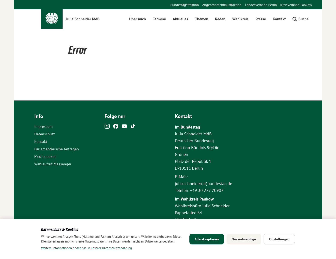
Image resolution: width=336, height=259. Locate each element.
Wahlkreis (240, 18)
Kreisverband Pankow (296, 5)
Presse (260, 18)
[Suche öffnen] (300, 19)
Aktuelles (180, 18)
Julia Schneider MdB (83, 18)
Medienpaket (45, 156)
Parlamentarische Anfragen (56, 149)
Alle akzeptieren (207, 239)
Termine (159, 18)
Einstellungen (279, 239)
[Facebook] (115, 127)
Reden (220, 18)
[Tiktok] (132, 127)
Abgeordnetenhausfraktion (222, 5)
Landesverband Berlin (261, 5)
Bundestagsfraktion (184, 5)
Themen (201, 18)
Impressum (43, 126)
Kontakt (279, 18)
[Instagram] (107, 127)
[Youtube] (124, 127)
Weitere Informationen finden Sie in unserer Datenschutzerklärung (86, 248)
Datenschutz (44, 134)
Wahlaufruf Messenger (52, 164)
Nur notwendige (244, 239)
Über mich (137, 18)
